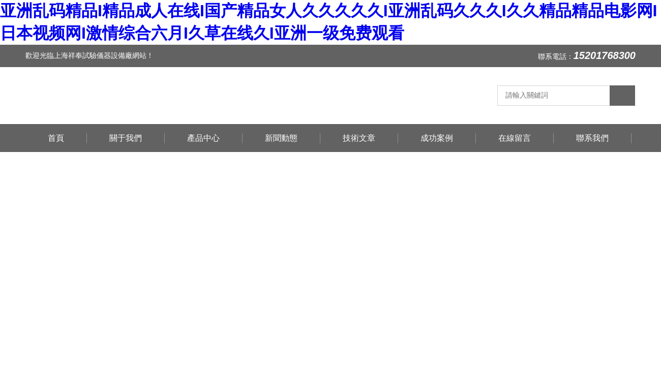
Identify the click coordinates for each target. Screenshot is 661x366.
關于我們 (125, 138)
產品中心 (203, 138)
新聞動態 (281, 138)
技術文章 (359, 138)
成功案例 (436, 138)
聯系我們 (592, 138)
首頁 (56, 138)
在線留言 (514, 138)
